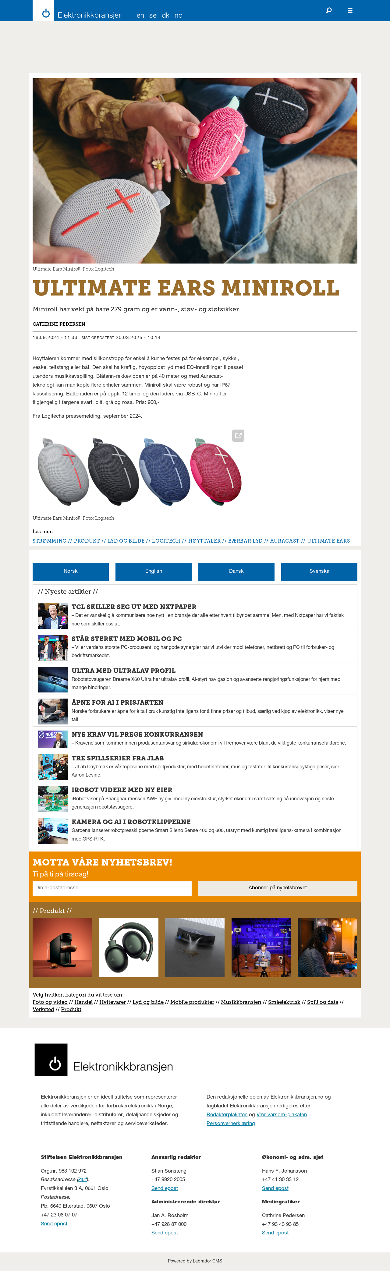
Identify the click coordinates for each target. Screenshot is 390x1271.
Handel (83, 1002)
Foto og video (50, 1002)
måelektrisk (285, 1002)
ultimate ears (328, 541)
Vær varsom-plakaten (282, 1115)
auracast (285, 541)
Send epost (54, 1224)
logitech (166, 541)
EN (140, 16)
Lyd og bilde (148, 1002)
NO (179, 16)
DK (166, 16)
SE (153, 16)
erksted (45, 1009)
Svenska (319, 571)
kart (82, 1180)
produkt (87, 541)
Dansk (236, 571)
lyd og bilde (126, 541)
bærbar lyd (245, 541)
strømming (49, 541)
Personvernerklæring (231, 1124)
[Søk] (328, 10)
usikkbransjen (243, 1002)
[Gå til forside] (75, 10)
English (153, 571)
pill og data (324, 1002)
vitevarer (115, 1002)
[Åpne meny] (350, 10)
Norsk (71, 571)
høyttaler (204, 541)
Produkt (71, 1009)
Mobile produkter (192, 1002)
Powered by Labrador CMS (195, 1261)
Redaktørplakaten (227, 1115)
